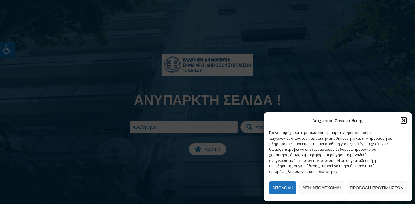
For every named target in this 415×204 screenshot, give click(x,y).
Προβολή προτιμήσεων (376, 188)
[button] (404, 120)
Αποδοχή (282, 188)
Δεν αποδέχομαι (321, 188)
